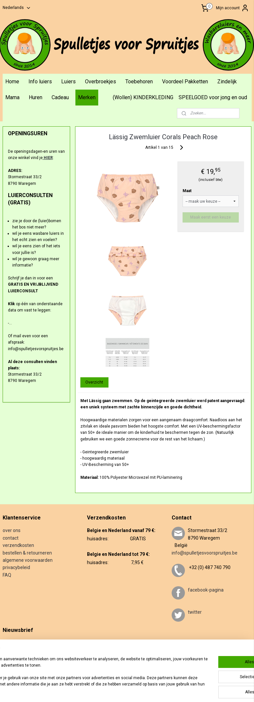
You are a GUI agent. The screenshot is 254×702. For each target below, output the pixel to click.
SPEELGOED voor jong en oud (213, 97)
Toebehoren (139, 81)
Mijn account (232, 8)
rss (140, 690)
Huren (35, 97)
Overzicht (95, 382)
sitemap (128, 690)
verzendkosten (18, 545)
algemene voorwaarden (28, 560)
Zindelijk (227, 81)
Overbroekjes (100, 81)
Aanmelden (18, 664)
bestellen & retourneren (27, 553)
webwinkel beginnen (164, 690)
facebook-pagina (206, 590)
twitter (195, 612)
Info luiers (40, 81)
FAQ (7, 575)
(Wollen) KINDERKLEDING (143, 97)
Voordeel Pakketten (185, 81)
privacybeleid (16, 567)
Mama (12, 97)
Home (12, 81)
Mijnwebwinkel (220, 690)
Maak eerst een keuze (210, 217)
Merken (87, 97)
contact (11, 538)
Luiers (68, 81)
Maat (187, 190)
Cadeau (60, 97)
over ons (12, 530)
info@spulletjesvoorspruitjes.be (204, 553)
